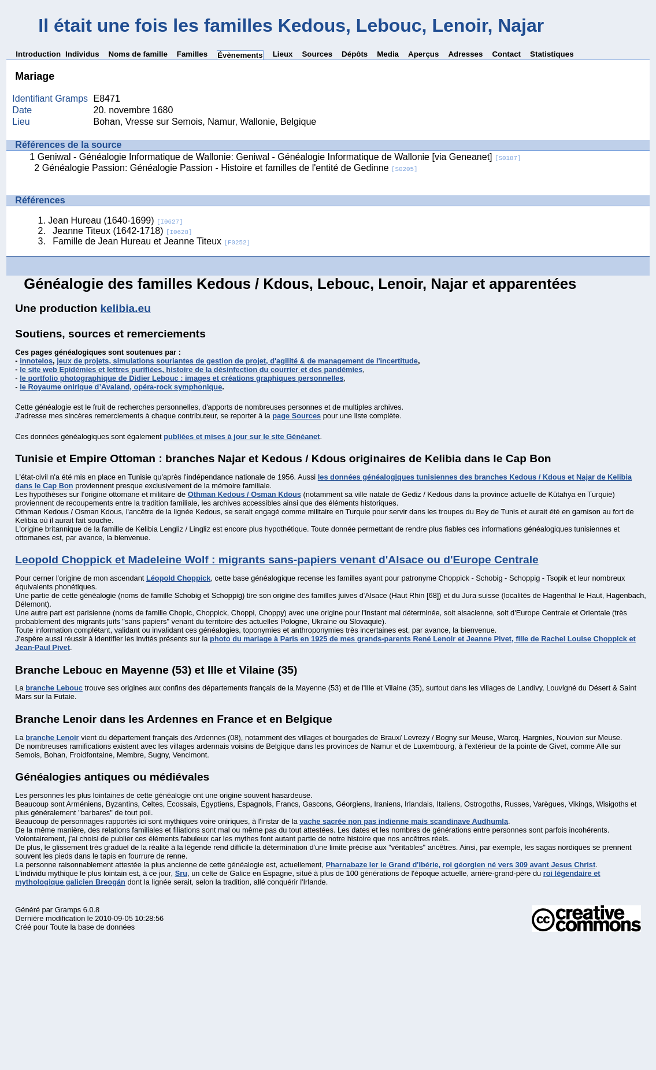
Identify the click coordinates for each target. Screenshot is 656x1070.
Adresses (465, 54)
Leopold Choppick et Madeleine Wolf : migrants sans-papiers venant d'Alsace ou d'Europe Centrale (276, 559)
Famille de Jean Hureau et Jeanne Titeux (151, 241)
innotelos (36, 360)
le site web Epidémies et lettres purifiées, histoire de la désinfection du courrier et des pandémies (191, 369)
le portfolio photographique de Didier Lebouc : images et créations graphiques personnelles (181, 378)
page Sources (296, 415)
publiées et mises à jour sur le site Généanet (242, 436)
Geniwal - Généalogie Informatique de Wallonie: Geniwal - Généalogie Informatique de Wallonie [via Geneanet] (279, 157)
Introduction (38, 54)
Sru (181, 873)
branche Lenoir (52, 737)
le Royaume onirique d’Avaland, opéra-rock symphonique (121, 386)
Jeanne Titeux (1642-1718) (122, 231)
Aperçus (423, 54)
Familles (192, 54)
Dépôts (355, 54)
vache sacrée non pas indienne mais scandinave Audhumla (403, 821)
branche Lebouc (54, 687)
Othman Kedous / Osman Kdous (244, 494)
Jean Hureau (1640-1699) (115, 220)
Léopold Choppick (178, 578)
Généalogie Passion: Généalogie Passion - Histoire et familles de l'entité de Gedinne (230, 168)
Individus (82, 54)
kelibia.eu (125, 308)
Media (388, 54)
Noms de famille (138, 54)
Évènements (240, 55)
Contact (506, 54)
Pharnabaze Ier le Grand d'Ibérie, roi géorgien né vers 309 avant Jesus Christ (460, 864)
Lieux (283, 54)
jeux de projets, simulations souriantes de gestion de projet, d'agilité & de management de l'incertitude (237, 360)
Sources (317, 54)
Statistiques (552, 54)
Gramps (68, 909)
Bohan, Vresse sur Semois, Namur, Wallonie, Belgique (205, 122)
